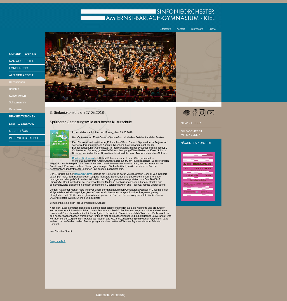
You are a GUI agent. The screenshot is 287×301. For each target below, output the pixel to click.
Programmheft (58, 241)
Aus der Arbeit (21, 75)
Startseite (165, 29)
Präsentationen (22, 116)
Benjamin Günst (83, 174)
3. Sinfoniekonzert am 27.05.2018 (77, 112)
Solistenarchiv (17, 102)
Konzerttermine (22, 53)
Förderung (18, 68)
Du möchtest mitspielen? (191, 133)
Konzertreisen (17, 95)
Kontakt (180, 29)
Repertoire (15, 109)
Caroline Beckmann (83, 158)
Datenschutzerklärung (110, 294)
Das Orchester (21, 61)
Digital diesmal (21, 123)
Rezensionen (17, 82)
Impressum (197, 29)
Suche (212, 29)
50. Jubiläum (18, 131)
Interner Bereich (23, 138)
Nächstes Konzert (196, 143)
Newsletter (191, 123)
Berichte (14, 89)
